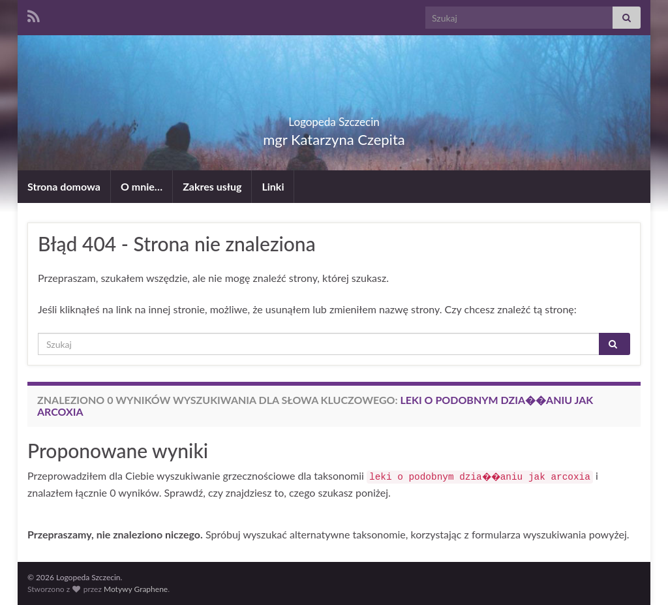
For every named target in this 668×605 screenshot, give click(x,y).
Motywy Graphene (136, 589)
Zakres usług (212, 186)
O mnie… (141, 186)
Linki (273, 186)
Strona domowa (63, 186)
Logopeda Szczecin (334, 118)
